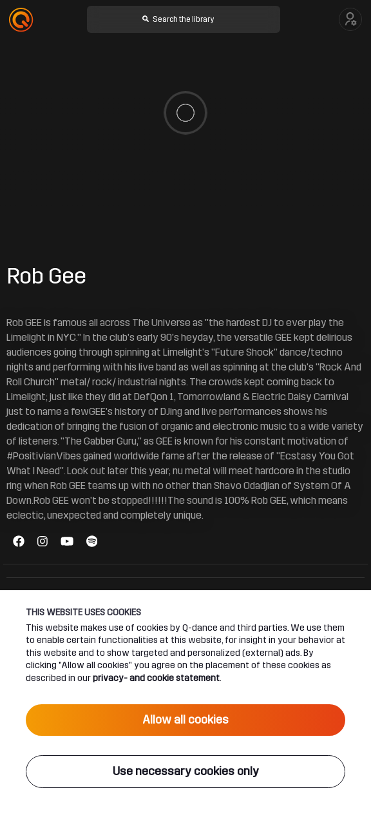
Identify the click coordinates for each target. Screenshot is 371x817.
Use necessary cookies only (186, 771)
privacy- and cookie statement (156, 678)
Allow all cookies (185, 719)
